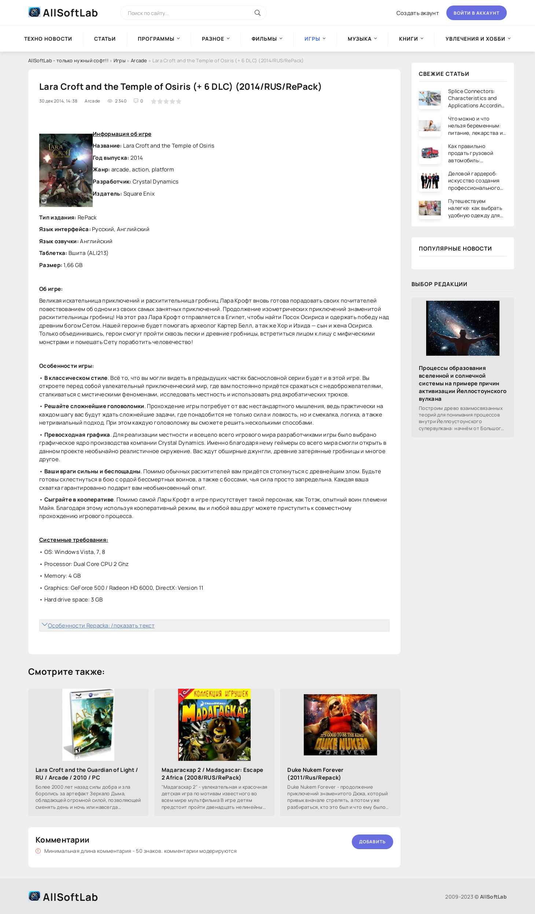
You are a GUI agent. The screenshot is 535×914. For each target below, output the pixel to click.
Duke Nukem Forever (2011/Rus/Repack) (315, 773)
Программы (156, 38)
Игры (120, 60)
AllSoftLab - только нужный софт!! (68, 60)
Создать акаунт (417, 13)
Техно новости (48, 38)
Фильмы (264, 38)
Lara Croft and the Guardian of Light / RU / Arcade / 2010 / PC (87, 773)
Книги (408, 38)
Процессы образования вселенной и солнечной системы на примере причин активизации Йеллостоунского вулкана (462, 383)
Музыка (360, 38)
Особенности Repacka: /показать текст (101, 625)
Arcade (139, 60)
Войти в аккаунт (476, 13)
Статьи (105, 38)
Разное (213, 38)
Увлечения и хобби (475, 38)
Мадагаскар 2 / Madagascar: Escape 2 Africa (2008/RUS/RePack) (212, 773)
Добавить (372, 842)
